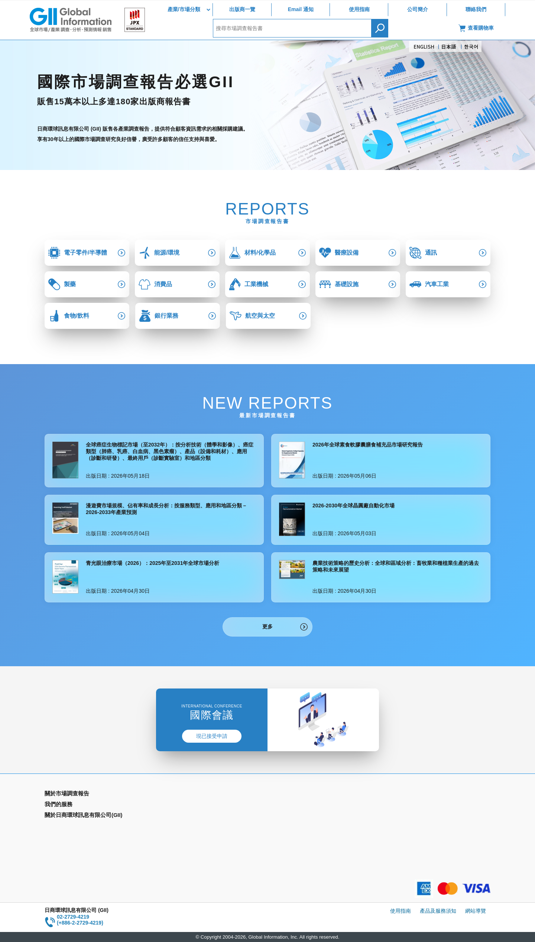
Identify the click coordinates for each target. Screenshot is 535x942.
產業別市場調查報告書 (71, 805)
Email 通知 (301, 9)
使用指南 (359, 9)
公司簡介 (417, 9)
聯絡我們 (476, 9)
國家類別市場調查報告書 (73, 816)
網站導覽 (475, 911)
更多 (267, 626)
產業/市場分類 (184, 9)
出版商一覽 (242, 9)
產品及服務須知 (438, 911)
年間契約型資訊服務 (68, 827)
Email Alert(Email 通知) (184, 805)
